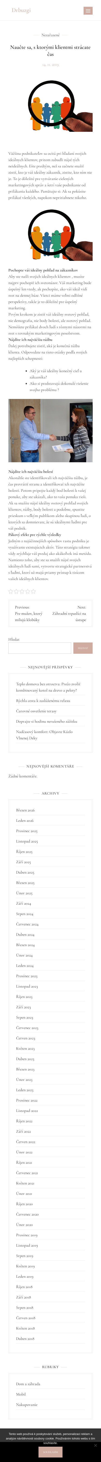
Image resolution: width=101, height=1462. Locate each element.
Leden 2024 (25, 965)
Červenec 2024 (27, 924)
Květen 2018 (25, 1328)
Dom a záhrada (28, 1383)
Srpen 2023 (24, 1017)
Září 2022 (23, 1131)
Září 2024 (23, 903)
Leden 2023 (24, 1089)
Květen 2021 (25, 1183)
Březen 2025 (25, 882)
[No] (95, 1445)
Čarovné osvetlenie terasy (36, 710)
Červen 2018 (25, 1317)
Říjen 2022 (24, 1120)
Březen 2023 (25, 1069)
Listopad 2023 (27, 986)
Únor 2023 (24, 1079)
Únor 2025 (24, 892)
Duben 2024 (25, 934)
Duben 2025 (25, 872)
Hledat (13, 639)
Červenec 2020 (27, 1214)
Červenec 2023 (27, 1027)
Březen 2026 (25, 810)
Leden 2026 (25, 820)
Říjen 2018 (24, 1286)
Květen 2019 (25, 1266)
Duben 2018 (25, 1338)
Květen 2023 (25, 1048)
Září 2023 (23, 1006)
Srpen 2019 (24, 1255)
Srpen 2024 (24, 913)
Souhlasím (50, 1452)
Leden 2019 (24, 1276)
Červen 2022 (25, 1141)
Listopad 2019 (27, 1245)
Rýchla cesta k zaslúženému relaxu (43, 700)
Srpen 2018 (24, 1307)
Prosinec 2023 (26, 975)
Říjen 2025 (24, 851)
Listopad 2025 (27, 841)
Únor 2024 (24, 955)
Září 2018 (23, 1297)
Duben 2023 (25, 1058)
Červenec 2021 (27, 1172)
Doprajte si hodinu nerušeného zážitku (46, 721)
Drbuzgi (21, 10)
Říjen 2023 (24, 996)
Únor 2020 (24, 1224)
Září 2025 (23, 861)
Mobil (21, 1394)
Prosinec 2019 (26, 1234)
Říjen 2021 (24, 1162)
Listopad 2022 (27, 1110)
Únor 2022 (24, 1152)
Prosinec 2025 (26, 830)
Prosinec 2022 (26, 1100)
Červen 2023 (25, 1038)
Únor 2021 (24, 1193)
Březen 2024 (25, 944)
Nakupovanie (26, 1404)
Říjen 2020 (24, 1203)
